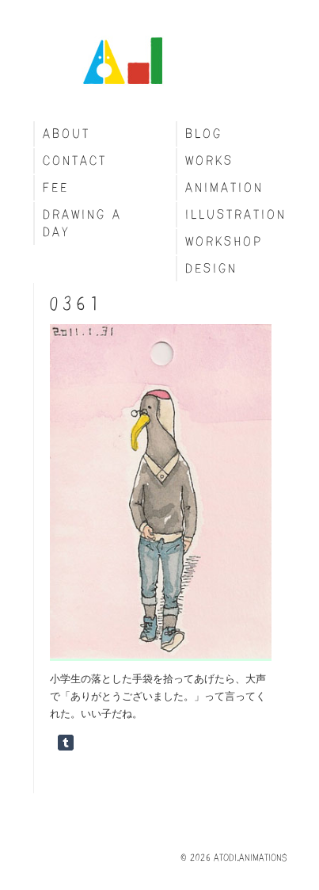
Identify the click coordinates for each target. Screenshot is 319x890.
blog (203, 133)
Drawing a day (82, 223)
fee (56, 187)
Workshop (224, 241)
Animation (224, 187)
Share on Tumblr (66, 743)
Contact (75, 160)
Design (211, 268)
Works (209, 160)
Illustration (236, 214)
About (66, 133)
